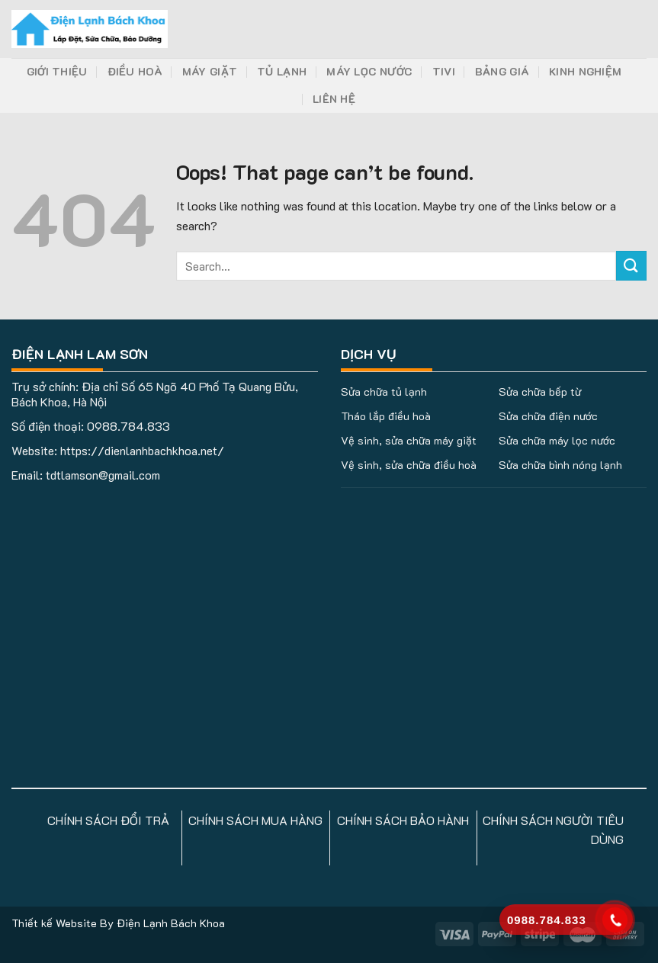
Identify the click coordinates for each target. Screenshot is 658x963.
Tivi (443, 71)
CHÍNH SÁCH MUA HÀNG (255, 820)
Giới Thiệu (57, 71)
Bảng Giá (502, 71)
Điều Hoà (135, 71)
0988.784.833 (128, 426)
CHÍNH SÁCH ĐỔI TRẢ (108, 820)
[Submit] (631, 266)
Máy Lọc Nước (369, 71)
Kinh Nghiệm (585, 71)
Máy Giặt (209, 71)
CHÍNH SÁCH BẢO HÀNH (403, 820)
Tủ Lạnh (282, 71)
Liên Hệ (334, 98)
